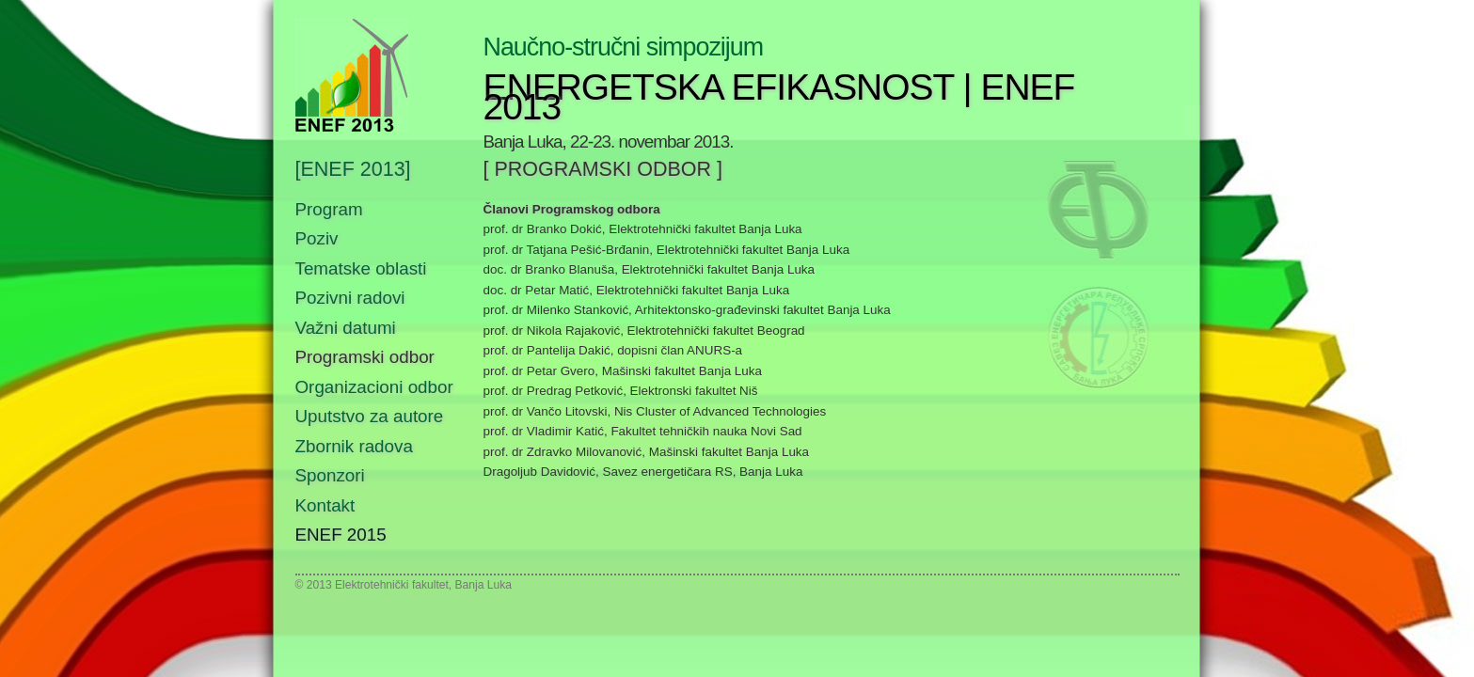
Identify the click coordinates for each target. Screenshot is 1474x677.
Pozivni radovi (350, 297)
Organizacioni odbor (374, 387)
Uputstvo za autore (369, 416)
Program (329, 209)
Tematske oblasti (361, 268)
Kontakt (325, 505)
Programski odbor (365, 357)
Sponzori (330, 475)
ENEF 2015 (341, 534)
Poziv (317, 238)
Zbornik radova (354, 446)
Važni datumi (345, 328)
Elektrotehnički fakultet (392, 584)
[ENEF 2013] (353, 170)
